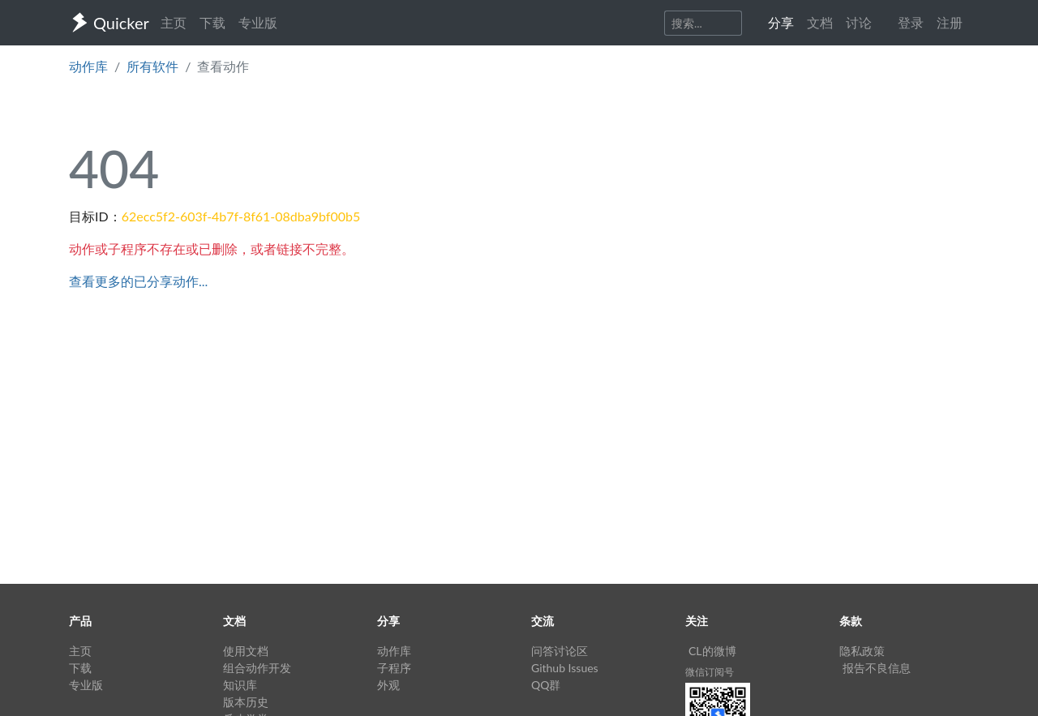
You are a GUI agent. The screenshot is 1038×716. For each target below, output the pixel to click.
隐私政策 (862, 651)
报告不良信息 (877, 668)
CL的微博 (712, 651)
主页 (174, 22)
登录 (911, 22)
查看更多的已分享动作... (138, 281)
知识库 (240, 685)
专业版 (257, 22)
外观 (388, 685)
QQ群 (545, 685)
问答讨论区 (559, 651)
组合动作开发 (257, 668)
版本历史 (245, 702)
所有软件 (152, 66)
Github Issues (564, 668)
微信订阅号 (709, 672)
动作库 (88, 66)
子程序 (394, 668)
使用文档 (245, 651)
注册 (950, 22)
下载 (212, 22)
